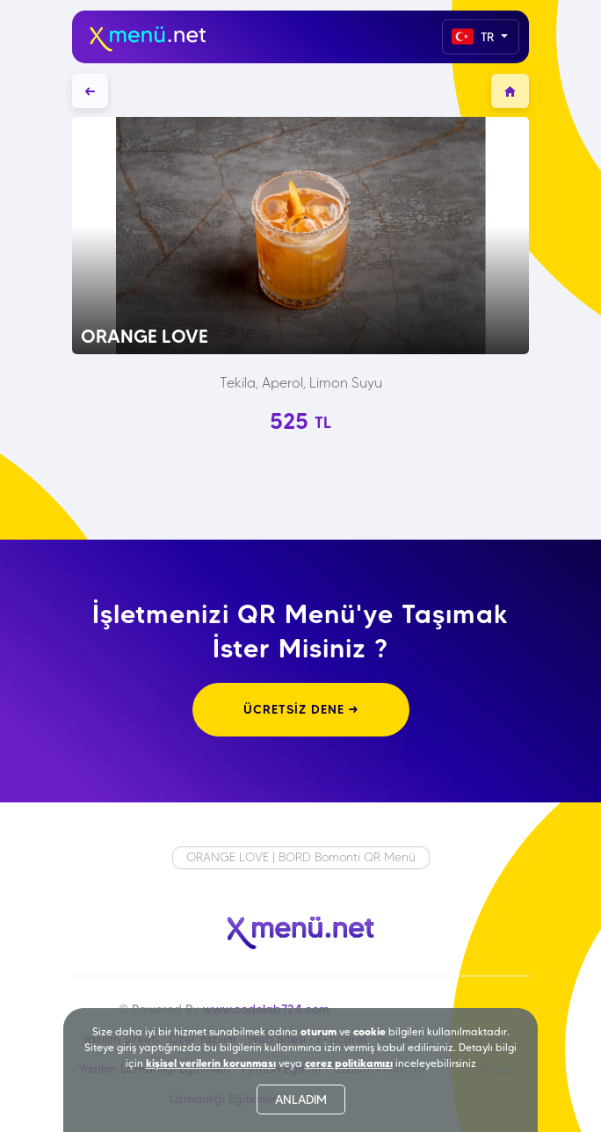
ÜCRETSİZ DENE (300, 709)
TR (474, 36)
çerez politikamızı (349, 1063)
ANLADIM (301, 1099)
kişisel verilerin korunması (211, 1063)
